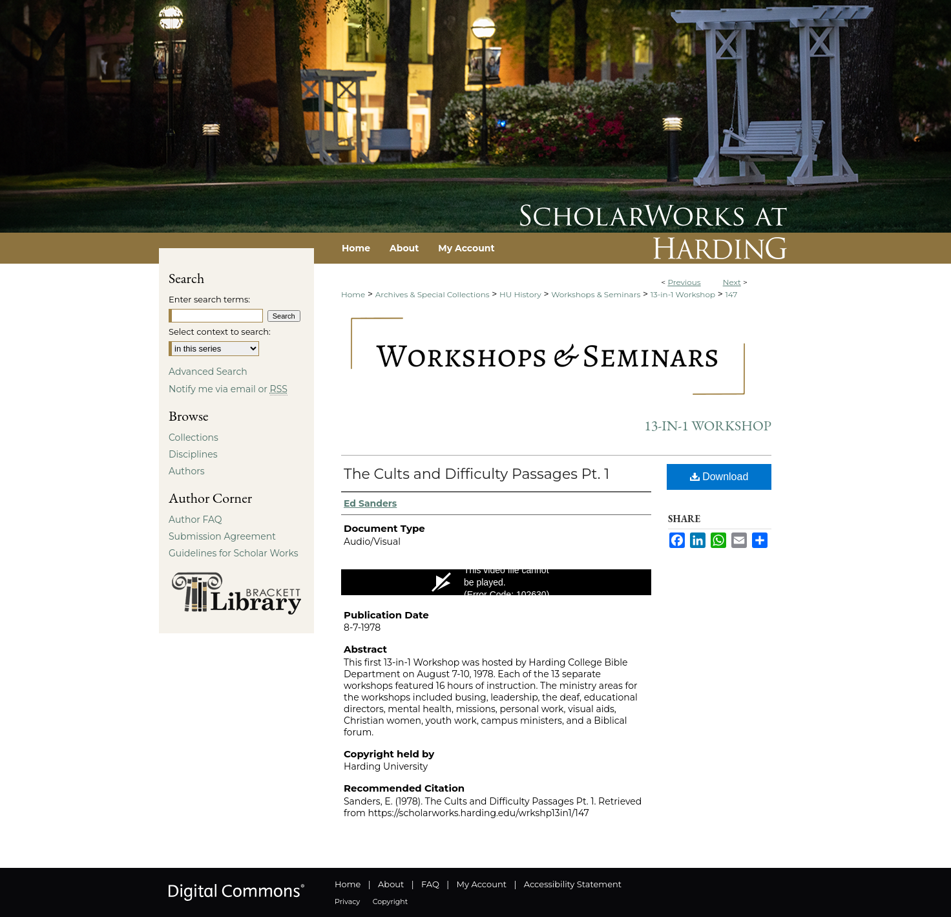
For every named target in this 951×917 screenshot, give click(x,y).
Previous (683, 282)
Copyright (390, 901)
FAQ (430, 884)
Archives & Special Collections (432, 294)
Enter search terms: (209, 299)
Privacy (347, 901)
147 (732, 294)
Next (732, 282)
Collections (193, 437)
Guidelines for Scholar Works (233, 553)
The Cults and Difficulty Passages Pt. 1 (476, 474)
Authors (187, 471)
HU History (520, 294)
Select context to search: (220, 331)
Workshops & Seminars (595, 294)
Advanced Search (208, 371)
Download (719, 476)
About (391, 884)
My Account (482, 884)
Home (353, 294)
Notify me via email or (228, 389)
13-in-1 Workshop (683, 294)
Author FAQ (195, 519)
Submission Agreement (222, 536)
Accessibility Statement (573, 884)
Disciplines (193, 454)
